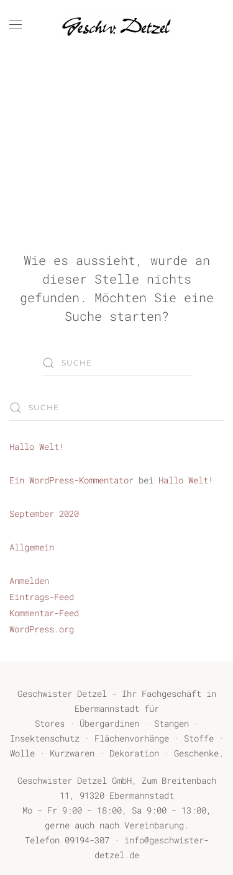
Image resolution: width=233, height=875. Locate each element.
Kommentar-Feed (44, 613)
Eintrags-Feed (41, 597)
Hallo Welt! (36, 446)
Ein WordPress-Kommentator (71, 480)
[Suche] (116, 363)
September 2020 (44, 513)
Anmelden (29, 580)
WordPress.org (41, 629)
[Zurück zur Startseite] (117, 25)
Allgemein (31, 547)
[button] (15, 25)
